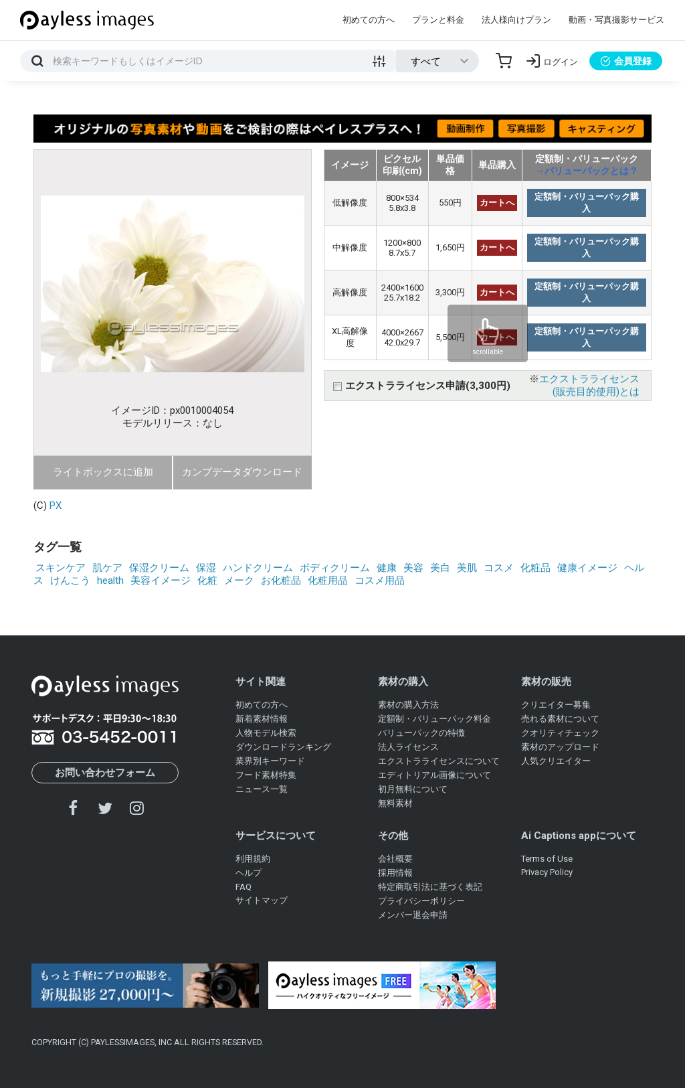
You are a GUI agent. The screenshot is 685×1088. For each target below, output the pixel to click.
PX (56, 505)
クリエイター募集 (556, 705)
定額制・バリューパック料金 (434, 719)
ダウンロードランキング (283, 747)
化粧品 (535, 568)
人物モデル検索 (265, 733)
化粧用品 (328, 580)
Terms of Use (547, 859)
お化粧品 (281, 580)
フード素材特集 (265, 775)
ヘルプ (248, 873)
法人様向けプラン (516, 20)
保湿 (206, 568)
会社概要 (395, 859)
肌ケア (107, 568)
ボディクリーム (335, 568)
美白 (440, 568)
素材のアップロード (560, 747)
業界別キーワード (270, 761)
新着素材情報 (261, 719)
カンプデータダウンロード (242, 472)
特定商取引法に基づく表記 (430, 887)
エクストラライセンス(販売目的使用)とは (589, 385)
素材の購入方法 (408, 705)
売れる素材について (560, 719)
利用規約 (252, 859)
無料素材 (395, 803)
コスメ (499, 568)
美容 (413, 568)
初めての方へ (368, 20)
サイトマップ (261, 900)
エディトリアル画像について (434, 775)
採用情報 (395, 873)
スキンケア (60, 568)
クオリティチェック (560, 733)
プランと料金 (438, 20)
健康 (387, 568)
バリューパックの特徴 (421, 733)
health (110, 580)
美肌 (467, 568)
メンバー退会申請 (413, 915)
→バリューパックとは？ (586, 170)
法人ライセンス (408, 747)
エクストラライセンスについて (439, 761)
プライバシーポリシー (421, 901)
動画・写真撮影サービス (616, 20)
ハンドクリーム (258, 568)
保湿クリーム (159, 568)
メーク (239, 580)
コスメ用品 (380, 580)
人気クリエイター (556, 761)
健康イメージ (587, 568)
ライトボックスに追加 (103, 472)
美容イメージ (160, 580)
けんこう (70, 580)
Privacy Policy (547, 872)
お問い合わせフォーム (105, 773)
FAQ (243, 887)
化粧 (207, 580)
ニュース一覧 (261, 789)
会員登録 (626, 61)
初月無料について (413, 789)
